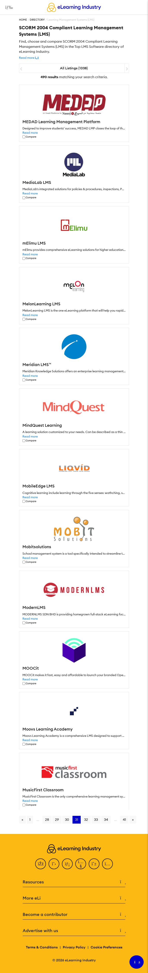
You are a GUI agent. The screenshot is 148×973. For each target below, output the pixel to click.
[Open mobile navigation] (8, 7)
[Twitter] (54, 863)
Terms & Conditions (42, 947)
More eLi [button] (74, 898)
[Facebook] (40, 863)
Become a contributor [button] (74, 914)
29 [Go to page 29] (57, 819)
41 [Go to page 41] (124, 819)
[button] (29, 58)
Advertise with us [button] (74, 930)
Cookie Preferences (106, 947)
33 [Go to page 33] (96, 819)
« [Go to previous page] (22, 819)
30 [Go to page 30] (67, 819)
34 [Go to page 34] (106, 819)
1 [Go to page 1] (29, 819)
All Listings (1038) (74, 68)
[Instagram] (107, 863)
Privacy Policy (74, 947)
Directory (37, 19)
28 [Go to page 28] (47, 819)
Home (23, 19)
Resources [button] (74, 882)
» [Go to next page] (133, 819)
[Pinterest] (94, 863)
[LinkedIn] (67, 863)
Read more (30, 133)
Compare (31, 137)
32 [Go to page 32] (86, 819)
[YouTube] (80, 863)
